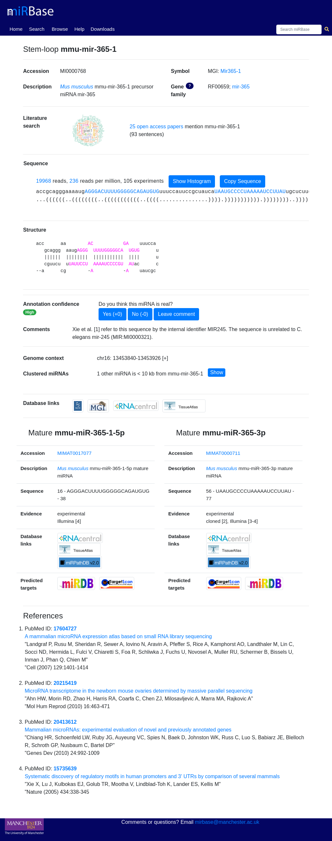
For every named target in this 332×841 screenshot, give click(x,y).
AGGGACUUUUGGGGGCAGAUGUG (122, 192)
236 (73, 181)
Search (36, 29)
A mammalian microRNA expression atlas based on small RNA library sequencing (118, 636)
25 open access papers (156, 126)
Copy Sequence (242, 181)
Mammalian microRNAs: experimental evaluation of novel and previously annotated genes (128, 729)
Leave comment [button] (176, 314)
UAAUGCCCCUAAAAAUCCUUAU (250, 192)
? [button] (189, 86)
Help (79, 29)
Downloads (102, 29)
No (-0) (140, 314)
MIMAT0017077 (74, 453)
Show (216, 372)
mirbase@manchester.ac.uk (227, 822)
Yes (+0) (112, 314)
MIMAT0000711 (223, 453)
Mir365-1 (230, 71)
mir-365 (241, 86)
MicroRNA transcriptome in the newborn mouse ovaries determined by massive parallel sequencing (139, 691)
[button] (88, 130)
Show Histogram (192, 181)
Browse (60, 29)
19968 (43, 181)
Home (17, 28)
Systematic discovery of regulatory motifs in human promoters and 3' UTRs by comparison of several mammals (152, 776)
